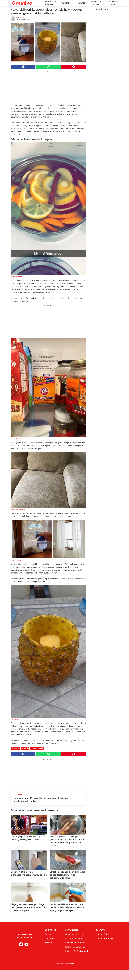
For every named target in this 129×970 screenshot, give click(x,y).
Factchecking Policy (74, 934)
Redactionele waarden (75, 942)
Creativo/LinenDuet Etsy (18, 560)
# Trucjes (15, 748)
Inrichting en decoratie (50, 3)
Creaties (81, 3)
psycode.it (49, 942)
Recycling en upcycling (111, 3)
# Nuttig (25, 748)
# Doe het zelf (37, 748)
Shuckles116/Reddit (17, 439)
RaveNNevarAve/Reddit (18, 509)
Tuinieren (66, 3)
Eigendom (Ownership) (75, 947)
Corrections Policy (73, 938)
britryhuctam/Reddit (17, 277)
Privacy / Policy (102, 934)
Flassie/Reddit (15, 719)
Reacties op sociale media (77, 951)
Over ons (49, 934)
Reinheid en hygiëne (96, 3)
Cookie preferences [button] (104, 938)
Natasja (22, 17)
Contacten (49, 938)
